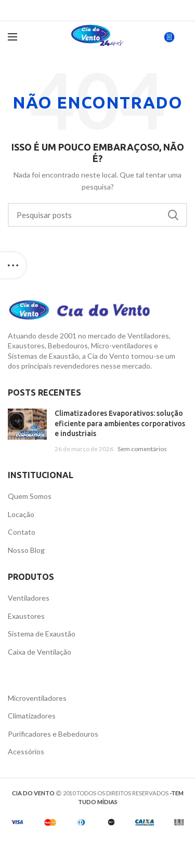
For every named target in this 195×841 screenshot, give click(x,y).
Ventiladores (28, 597)
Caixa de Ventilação (39, 651)
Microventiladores (37, 698)
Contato (21, 531)
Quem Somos (29, 496)
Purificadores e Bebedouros (53, 733)
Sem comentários (142, 449)
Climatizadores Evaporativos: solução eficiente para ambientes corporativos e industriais (120, 423)
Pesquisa (173, 215)
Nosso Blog (26, 550)
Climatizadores (32, 715)
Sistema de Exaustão (41, 633)
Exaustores (26, 616)
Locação (21, 514)
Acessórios (26, 751)
